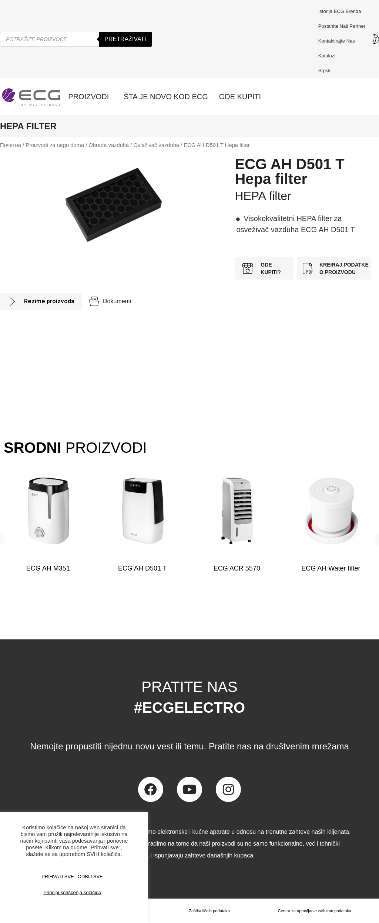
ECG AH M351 (48, 568)
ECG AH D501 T (142, 568)
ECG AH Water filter (330, 568)
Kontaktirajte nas (338, 41)
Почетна (10, 145)
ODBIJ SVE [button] (90, 876)
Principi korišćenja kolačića (72, 892)
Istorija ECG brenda (339, 11)
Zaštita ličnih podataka (207, 910)
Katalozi (326, 55)
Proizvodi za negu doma (55, 145)
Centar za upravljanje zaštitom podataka (313, 910)
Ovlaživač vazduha (156, 145)
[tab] (41, 301)
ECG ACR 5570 (236, 568)
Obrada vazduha (108, 145)
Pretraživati (125, 39)
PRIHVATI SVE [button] (57, 876)
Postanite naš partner (341, 26)
